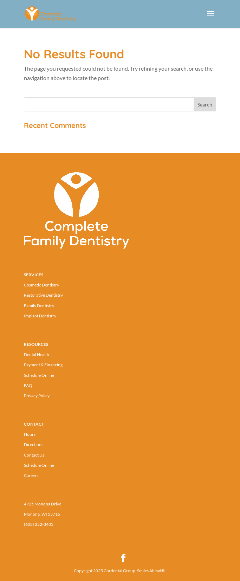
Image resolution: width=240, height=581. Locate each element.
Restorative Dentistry (43, 295)
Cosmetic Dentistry (41, 285)
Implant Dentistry (40, 315)
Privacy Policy (37, 395)
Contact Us (34, 455)
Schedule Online (39, 375)
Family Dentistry (39, 305)
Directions (33, 444)
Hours (29, 434)
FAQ (28, 385)
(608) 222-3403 (38, 524)
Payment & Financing (43, 364)
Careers (31, 475)
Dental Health (36, 354)
